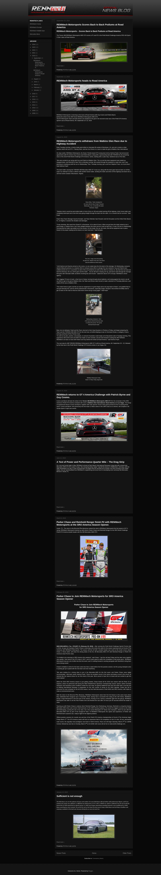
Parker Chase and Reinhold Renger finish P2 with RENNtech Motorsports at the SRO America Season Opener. (89, 523)
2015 (34, 102)
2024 (34, 44)
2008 (34, 113)
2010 (34, 108)
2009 (34, 110)
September (37, 58)
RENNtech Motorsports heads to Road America (82, 80)
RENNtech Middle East (37, 31)
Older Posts (127, 853)
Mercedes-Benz (35, 34)
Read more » (60, 66)
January (36, 90)
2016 (34, 99)
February (37, 87)
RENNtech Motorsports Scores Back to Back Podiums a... (39, 64)
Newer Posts (61, 853)
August (36, 79)
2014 (34, 105)
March (36, 84)
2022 (34, 50)
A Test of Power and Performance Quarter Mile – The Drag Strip (90, 462)
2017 (34, 96)
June (35, 82)
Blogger (90, 871)
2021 (34, 53)
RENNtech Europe (36, 27)
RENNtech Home (35, 24)
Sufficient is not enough (69, 796)
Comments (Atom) (98, 858)
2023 (34, 47)
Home (94, 853)
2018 (34, 93)
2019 (34, 55)
